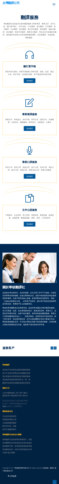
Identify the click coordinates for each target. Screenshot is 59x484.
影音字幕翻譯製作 (9, 429)
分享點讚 (12, 476)
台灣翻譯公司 (11, 3)
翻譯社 (52, 468)
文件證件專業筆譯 (9, 416)
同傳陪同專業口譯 (9, 419)
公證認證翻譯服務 (9, 423)
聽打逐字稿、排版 (9, 426)
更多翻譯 (29, 81)
